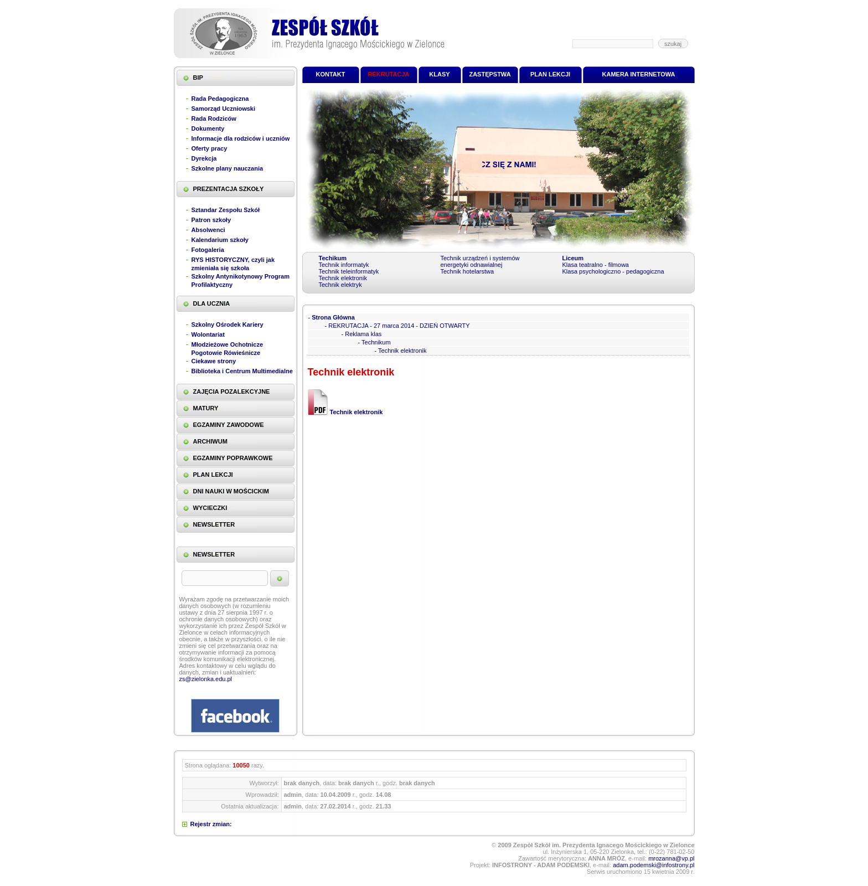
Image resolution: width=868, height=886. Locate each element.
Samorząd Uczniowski (224, 108)
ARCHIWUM (210, 441)
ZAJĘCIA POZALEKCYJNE (231, 391)
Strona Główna (333, 317)
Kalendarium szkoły (220, 239)
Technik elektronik (343, 278)
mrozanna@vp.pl (671, 858)
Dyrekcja (204, 158)
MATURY (206, 408)
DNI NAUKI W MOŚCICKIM (231, 491)
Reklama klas (363, 334)
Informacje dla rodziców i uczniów (241, 138)
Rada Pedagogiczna (220, 98)
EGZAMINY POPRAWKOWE (233, 458)
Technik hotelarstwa (467, 271)
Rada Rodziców (214, 118)
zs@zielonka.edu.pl (205, 679)
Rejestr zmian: (211, 824)
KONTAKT (330, 74)
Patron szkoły (211, 220)
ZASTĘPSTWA (489, 74)
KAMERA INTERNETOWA (638, 74)
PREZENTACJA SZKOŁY (228, 189)
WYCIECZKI (210, 507)
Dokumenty (208, 128)
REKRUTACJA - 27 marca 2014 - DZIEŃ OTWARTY (398, 325)
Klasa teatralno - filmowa (595, 264)
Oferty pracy (210, 148)
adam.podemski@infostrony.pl (653, 865)
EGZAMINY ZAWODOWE (228, 424)
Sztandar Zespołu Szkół (226, 210)
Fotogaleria (208, 249)
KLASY (439, 74)
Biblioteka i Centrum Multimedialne (242, 371)
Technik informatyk (344, 264)
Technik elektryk (340, 284)
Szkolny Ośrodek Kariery (228, 324)
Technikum (376, 342)
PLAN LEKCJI (213, 474)
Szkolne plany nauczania (228, 168)
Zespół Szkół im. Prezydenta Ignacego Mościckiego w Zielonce (309, 33)
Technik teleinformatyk (349, 271)
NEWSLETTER (214, 524)
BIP (198, 77)
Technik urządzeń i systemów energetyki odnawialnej (480, 261)
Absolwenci (208, 229)
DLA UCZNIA (211, 303)
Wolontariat (208, 334)
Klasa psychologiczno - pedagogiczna (613, 271)
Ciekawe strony (214, 361)
